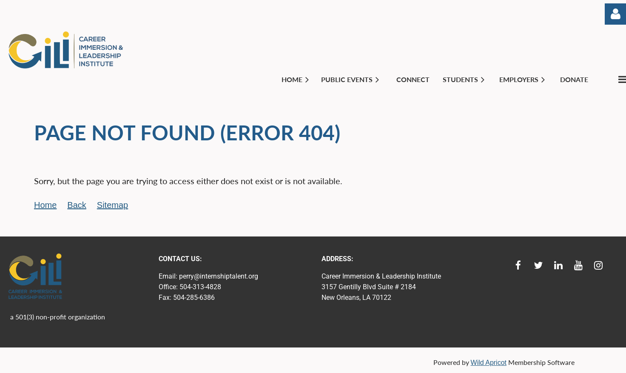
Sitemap (112, 205)
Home (45, 205)
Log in (615, 14)
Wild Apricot (488, 362)
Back (76, 205)
